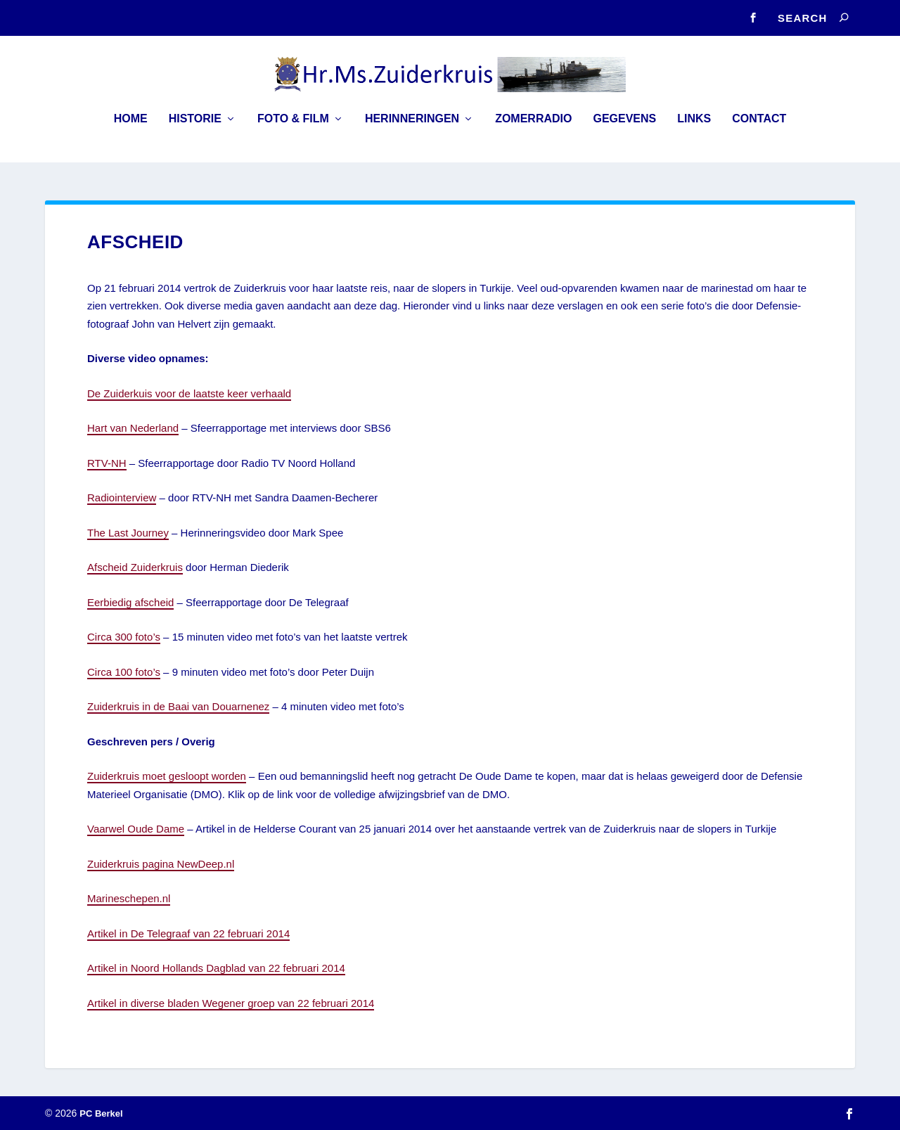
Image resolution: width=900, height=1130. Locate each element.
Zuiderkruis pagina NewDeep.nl (160, 864)
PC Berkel (100, 1113)
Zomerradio (533, 128)
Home (131, 128)
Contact (759, 128)
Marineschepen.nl (128, 898)
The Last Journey (128, 533)
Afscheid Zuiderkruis (135, 567)
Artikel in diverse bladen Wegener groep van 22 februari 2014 (230, 1003)
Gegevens (624, 128)
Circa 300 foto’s (123, 637)
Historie (195, 128)
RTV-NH (107, 463)
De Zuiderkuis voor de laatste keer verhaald (189, 393)
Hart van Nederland (133, 428)
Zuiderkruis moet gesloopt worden (166, 776)
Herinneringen (412, 128)
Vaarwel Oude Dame (135, 829)
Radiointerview (121, 497)
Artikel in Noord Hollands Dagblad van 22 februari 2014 (216, 968)
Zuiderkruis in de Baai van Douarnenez (178, 706)
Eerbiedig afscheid (130, 602)
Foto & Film (293, 128)
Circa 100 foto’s (123, 672)
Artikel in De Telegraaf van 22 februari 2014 (188, 933)
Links (694, 128)
